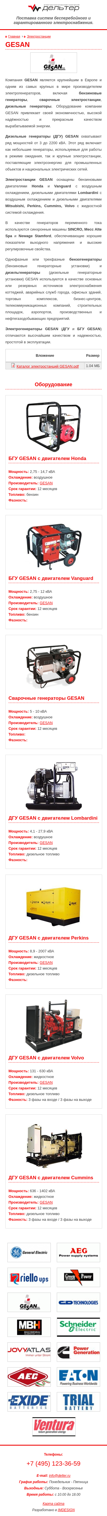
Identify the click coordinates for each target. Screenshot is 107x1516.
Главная (14, 36)
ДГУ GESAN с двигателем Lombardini (53, 818)
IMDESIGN (66, 1510)
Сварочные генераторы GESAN (46, 698)
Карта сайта (53, 1504)
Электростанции (39, 36)
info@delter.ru (59, 1476)
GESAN (46, 483)
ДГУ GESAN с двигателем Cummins (51, 1177)
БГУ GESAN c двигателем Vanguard (51, 578)
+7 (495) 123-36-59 (53, 1463)
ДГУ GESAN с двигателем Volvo (46, 1058)
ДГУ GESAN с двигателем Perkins (49, 938)
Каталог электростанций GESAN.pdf (48, 366)
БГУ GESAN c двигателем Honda (47, 458)
